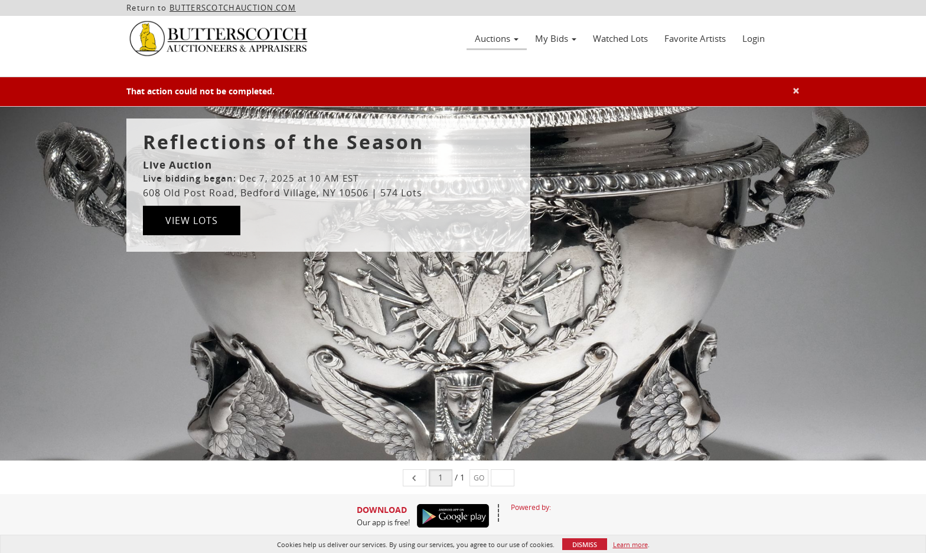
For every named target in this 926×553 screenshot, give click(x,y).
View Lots (191, 220)
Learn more (630, 544)
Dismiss (584, 544)
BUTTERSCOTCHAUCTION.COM (232, 7)
